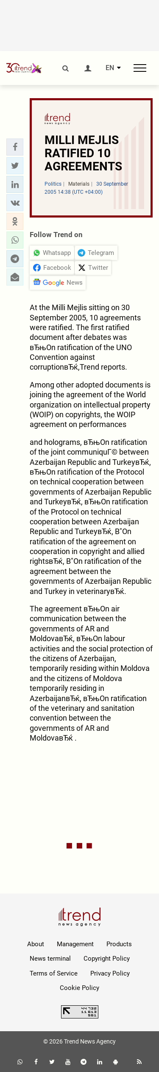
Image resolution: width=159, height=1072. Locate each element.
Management (75, 944)
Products (119, 944)
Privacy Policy (110, 973)
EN (110, 68)
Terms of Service (54, 973)
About (35, 944)
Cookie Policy (79, 988)
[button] (15, 147)
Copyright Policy (107, 958)
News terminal (50, 958)
